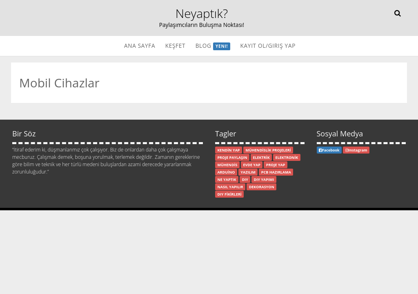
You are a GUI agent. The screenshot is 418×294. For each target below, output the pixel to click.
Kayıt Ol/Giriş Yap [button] (268, 45)
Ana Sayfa (139, 45)
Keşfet (175, 45)
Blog (213, 46)
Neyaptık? (202, 13)
